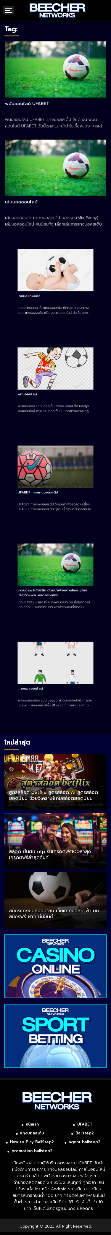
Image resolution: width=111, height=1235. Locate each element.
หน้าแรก (32, 1124)
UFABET (84, 1124)
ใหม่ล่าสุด (17, 742)
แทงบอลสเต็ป (32, 1133)
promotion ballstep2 (32, 1151)
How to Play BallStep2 (32, 1142)
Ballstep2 (84, 1133)
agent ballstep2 (85, 1142)
